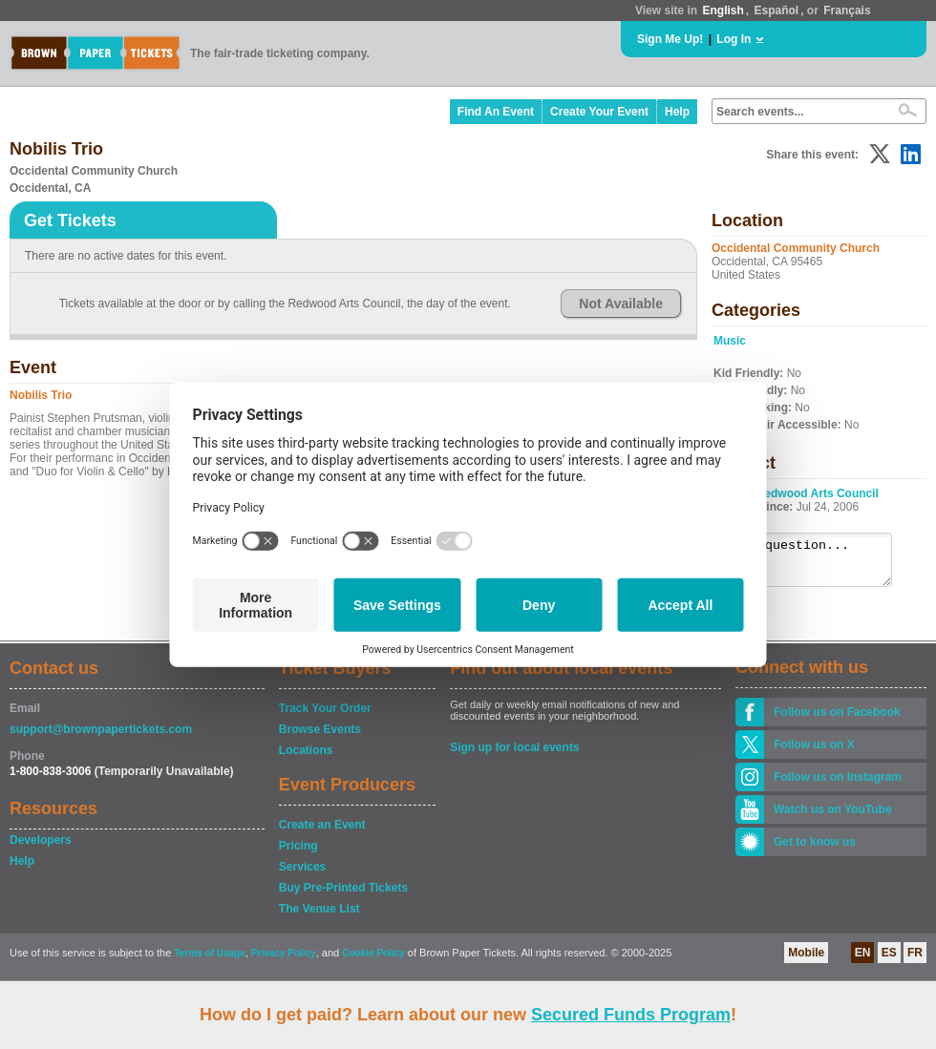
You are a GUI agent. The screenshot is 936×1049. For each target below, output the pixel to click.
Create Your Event (599, 111)
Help (677, 111)
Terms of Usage (209, 961)
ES (889, 961)
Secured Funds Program (631, 1014)
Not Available (621, 303)
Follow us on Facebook (837, 720)
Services (302, 875)
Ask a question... (812, 564)
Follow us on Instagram (838, 785)
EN (863, 961)
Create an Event (322, 833)
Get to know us (815, 850)
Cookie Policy (373, 961)
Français (846, 10)
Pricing (298, 854)
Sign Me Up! (670, 39)
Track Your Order (325, 717)
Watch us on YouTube (833, 818)
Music (729, 340)
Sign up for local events (514, 756)
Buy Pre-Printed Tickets (343, 896)
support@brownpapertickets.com (101, 738)
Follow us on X (814, 753)
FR (915, 961)
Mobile (806, 961)
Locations (306, 759)
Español (777, 10)
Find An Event (495, 111)
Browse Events (320, 738)
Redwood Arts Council (817, 493)
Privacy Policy (283, 961)
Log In (733, 39)
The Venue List (319, 917)
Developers (41, 848)
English (722, 10)
